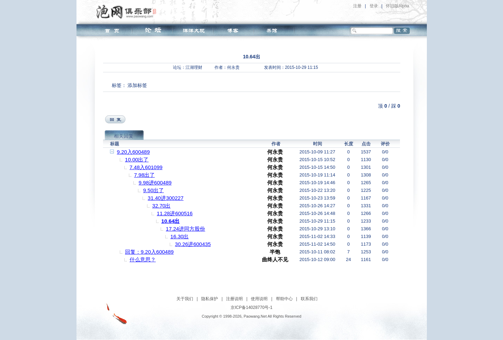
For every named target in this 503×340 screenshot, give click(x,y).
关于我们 (184, 298)
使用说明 (259, 298)
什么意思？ (143, 259)
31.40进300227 (166, 198)
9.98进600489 (155, 183)
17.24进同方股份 (185, 229)
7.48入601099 (146, 167)
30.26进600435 (193, 244)
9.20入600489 (133, 152)
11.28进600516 (175, 213)
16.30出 (179, 236)
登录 (374, 5)
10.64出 (170, 221)
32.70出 (161, 206)
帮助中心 (284, 298)
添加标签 (137, 85)
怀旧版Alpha (397, 5)
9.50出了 (153, 190)
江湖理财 (193, 67)
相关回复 (123, 136)
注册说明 (234, 298)
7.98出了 (144, 175)
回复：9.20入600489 (149, 252)
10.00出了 (137, 159)
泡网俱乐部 (128, 11)
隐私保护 (209, 298)
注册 (357, 5)
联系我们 (309, 298)
